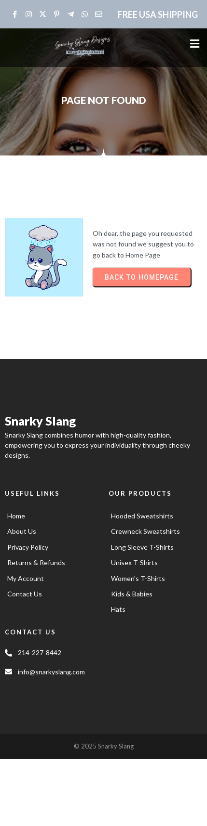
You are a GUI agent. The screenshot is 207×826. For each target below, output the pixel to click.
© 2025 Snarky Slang (104, 746)
